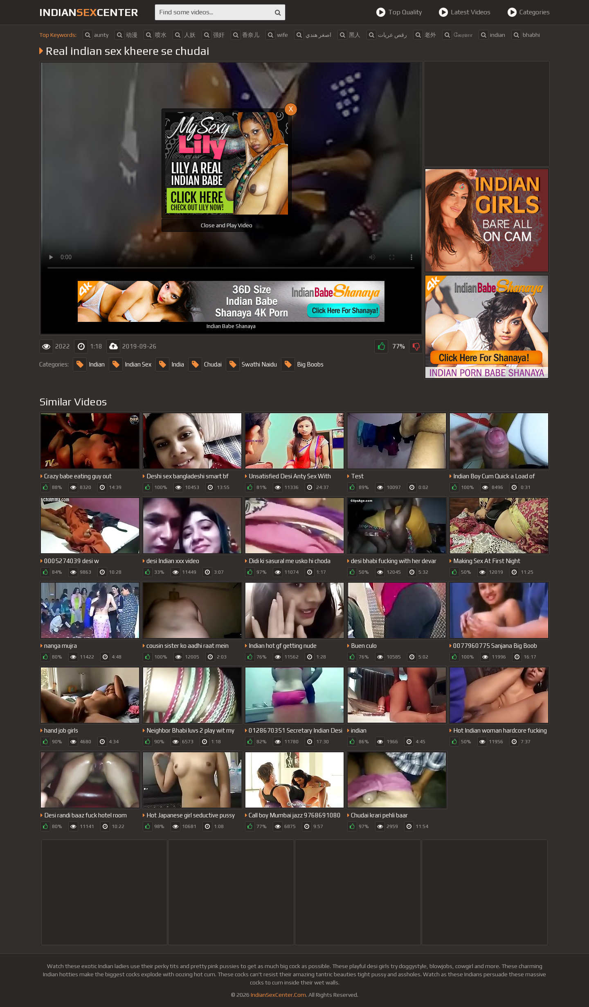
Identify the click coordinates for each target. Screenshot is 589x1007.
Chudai (205, 364)
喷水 (155, 35)
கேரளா (457, 35)
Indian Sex (130, 364)
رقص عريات (386, 35)
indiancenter (88, 12)
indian (492, 35)
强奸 (213, 35)
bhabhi (525, 35)
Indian (89, 364)
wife (276, 35)
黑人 (348, 35)
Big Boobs (302, 364)
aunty (95, 35)
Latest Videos (464, 12)
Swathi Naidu (251, 364)
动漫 (126, 35)
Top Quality (399, 12)
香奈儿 (245, 35)
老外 (424, 35)
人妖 (184, 35)
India (169, 364)
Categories (528, 12)
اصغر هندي (312, 35)
